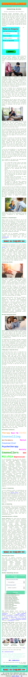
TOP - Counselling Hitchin (7, 651)
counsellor (9, 82)
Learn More (15, 676)
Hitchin (3, 247)
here (6, 570)
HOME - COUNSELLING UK (14, 660)
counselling (14, 567)
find (6, 557)
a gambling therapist (19, 614)
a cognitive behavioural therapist (18, 619)
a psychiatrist (10, 620)
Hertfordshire (5, 545)
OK (21, 676)
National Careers (14, 492)
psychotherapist (20, 229)
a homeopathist (9, 615)
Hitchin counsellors (6, 518)
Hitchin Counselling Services (10, 572)
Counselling (4, 99)
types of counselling (15, 544)
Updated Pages (14, 666)
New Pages (8, 666)
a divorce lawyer (22, 615)
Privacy (25, 666)
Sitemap (2, 666)
